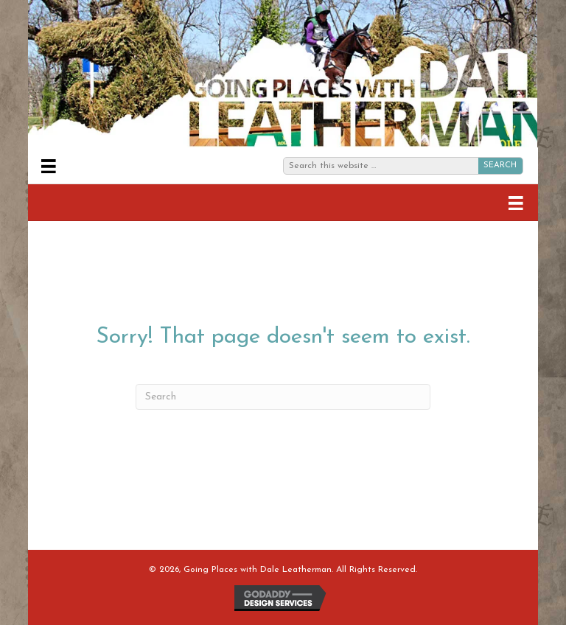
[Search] (283, 397)
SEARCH (500, 165)
